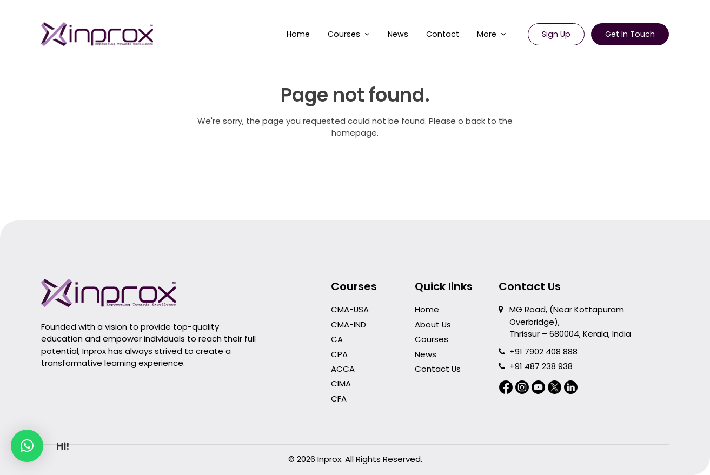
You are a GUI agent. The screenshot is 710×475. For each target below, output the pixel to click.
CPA (339, 354)
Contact (442, 34)
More (486, 34)
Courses (344, 34)
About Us (433, 324)
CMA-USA (350, 309)
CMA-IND (348, 324)
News (398, 34)
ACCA (343, 368)
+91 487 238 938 (541, 366)
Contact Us (438, 368)
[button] (27, 446)
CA (337, 339)
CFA (339, 398)
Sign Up (556, 34)
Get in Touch (630, 34)
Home (298, 34)
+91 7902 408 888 (543, 351)
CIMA (341, 383)
